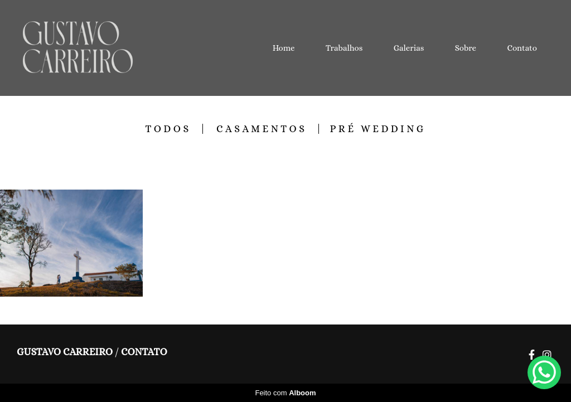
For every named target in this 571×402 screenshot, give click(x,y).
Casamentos (261, 129)
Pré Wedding (378, 129)
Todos (168, 129)
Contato (522, 48)
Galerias (409, 48)
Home (284, 48)
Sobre (466, 48)
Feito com (285, 393)
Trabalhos (344, 48)
